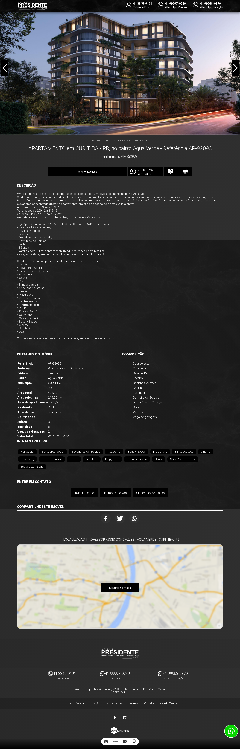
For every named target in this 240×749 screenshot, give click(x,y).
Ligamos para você (115, 493)
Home (67, 702)
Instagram (125, 716)
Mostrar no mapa (120, 588)
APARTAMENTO (133, 141)
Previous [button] (5, 68)
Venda (80, 702)
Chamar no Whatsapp (150, 493)
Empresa (133, 702)
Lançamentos (114, 702)
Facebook (105, 518)
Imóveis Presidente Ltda (120, 652)
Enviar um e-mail (84, 493)
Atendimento (231, 731)
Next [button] (235, 68)
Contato (149, 702)
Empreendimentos (106, 141)
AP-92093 (146, 141)
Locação (94, 702)
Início (92, 141)
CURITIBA (121, 141)
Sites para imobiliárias (120, 737)
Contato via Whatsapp (141, 171)
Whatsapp (135, 518)
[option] (120, 67)
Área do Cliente (168, 702)
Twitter (120, 518)
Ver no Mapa (157, 688)
